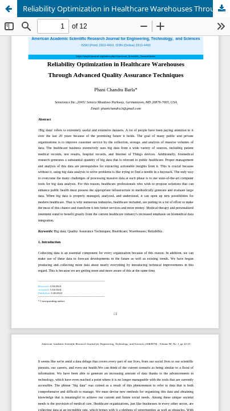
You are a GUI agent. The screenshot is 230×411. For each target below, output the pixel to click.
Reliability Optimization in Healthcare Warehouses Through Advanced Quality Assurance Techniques (126, 8)
